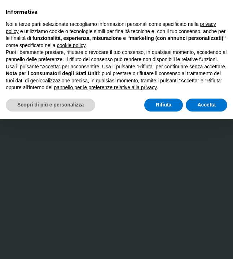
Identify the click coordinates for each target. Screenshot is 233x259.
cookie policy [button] (71, 45)
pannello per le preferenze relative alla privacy (105, 87)
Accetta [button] (206, 105)
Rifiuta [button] (164, 105)
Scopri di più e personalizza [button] (50, 105)
